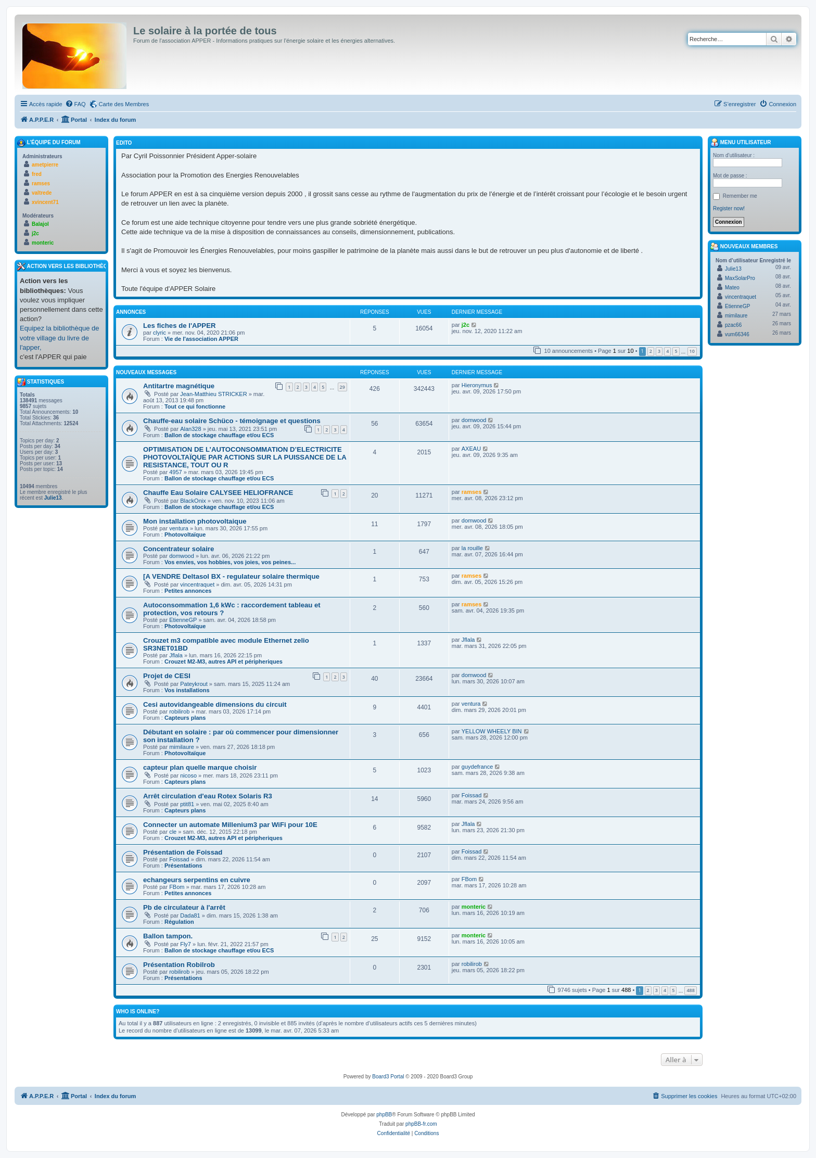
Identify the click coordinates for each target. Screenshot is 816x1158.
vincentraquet (197, 584)
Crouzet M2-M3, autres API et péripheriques (223, 661)
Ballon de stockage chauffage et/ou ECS (219, 435)
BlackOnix (193, 501)
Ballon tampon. (168, 936)
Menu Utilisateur (740, 142)
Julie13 (53, 498)
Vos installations (187, 690)
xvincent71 (45, 202)
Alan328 (190, 429)
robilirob (179, 711)
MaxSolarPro (740, 278)
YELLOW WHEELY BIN (492, 731)
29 (342, 387)
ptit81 (187, 804)
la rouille (472, 548)
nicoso (188, 775)
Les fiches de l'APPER (179, 325)
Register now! (729, 208)
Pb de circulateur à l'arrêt (184, 907)
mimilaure (181, 747)
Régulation (179, 922)
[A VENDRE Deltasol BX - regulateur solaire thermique (231, 576)
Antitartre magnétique (178, 386)
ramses (472, 492)
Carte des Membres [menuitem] (124, 104)
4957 (175, 472)
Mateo (732, 287)
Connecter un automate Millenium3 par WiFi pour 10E (230, 825)
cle (172, 832)
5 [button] (675, 351)
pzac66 (733, 325)
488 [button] (690, 990)
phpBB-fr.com (421, 1124)
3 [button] (659, 351)
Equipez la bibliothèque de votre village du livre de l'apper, (59, 337)
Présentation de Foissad (182, 852)
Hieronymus (477, 385)
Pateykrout (194, 684)
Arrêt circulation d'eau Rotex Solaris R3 (207, 796)
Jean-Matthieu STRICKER (213, 394)
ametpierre (45, 165)
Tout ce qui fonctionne (194, 406)
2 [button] (650, 351)
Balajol (40, 224)
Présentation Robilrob (179, 965)
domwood (474, 420)
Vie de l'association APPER (201, 339)
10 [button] (692, 351)
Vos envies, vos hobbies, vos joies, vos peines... (230, 562)
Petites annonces (187, 591)
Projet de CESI (166, 676)
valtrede (42, 193)
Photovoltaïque (185, 534)
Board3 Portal (388, 1076)
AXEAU (471, 449)
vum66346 (737, 334)
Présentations (183, 865)
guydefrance (477, 766)
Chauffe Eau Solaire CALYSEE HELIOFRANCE (218, 493)
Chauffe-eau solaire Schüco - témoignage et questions (232, 421)
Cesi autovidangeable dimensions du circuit (215, 704)
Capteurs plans (185, 718)
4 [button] (667, 351)
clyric (159, 332)
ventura (178, 528)
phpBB (384, 1114)
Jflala (176, 655)
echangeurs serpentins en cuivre (196, 880)
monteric (474, 907)
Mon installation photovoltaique (195, 521)
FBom (176, 887)
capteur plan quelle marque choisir (200, 767)
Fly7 (185, 944)
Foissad (472, 795)
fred (37, 174)
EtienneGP (183, 620)
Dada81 (190, 915)
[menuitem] (75, 104)
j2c (465, 325)
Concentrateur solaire (178, 549)
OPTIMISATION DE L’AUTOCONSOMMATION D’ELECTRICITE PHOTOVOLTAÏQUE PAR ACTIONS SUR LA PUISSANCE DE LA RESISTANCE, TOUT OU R (244, 457)
